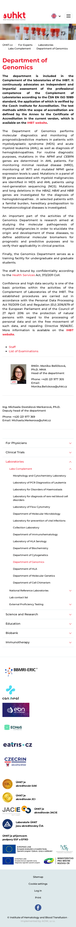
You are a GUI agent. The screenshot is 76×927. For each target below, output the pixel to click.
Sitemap (38, 876)
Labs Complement (19, 48)
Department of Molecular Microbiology (36, 513)
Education (13, 623)
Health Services (23, 275)
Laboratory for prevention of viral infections (39, 520)
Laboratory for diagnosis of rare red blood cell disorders (40, 498)
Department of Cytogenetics (30, 555)
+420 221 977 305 (52, 379)
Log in (38, 890)
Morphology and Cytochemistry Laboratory (39, 475)
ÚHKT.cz (7, 44)
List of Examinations (23, 351)
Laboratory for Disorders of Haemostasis (37, 489)
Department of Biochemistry (30, 548)
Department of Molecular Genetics (34, 575)
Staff (12, 347)
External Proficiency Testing (26, 604)
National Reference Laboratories (28, 590)
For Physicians (16, 443)
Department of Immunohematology (35, 534)
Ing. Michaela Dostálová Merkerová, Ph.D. (31, 407)
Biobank (12, 633)
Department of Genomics (52, 48)
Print (38, 897)
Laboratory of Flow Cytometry (31, 506)
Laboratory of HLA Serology (30, 541)
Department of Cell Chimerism (31, 582)
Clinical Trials (15, 452)
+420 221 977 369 (24, 416)
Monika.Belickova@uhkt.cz (49, 386)
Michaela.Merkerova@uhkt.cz (31, 420)
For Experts (25, 44)
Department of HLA (25, 568)
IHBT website (37, 123)
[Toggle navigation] (68, 16)
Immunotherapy (18, 642)
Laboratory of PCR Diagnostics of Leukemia (39, 482)
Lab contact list (18, 597)
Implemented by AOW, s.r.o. (38, 921)
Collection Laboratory (26, 527)
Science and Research (22, 614)
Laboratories (45, 44)
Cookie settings (38, 883)
